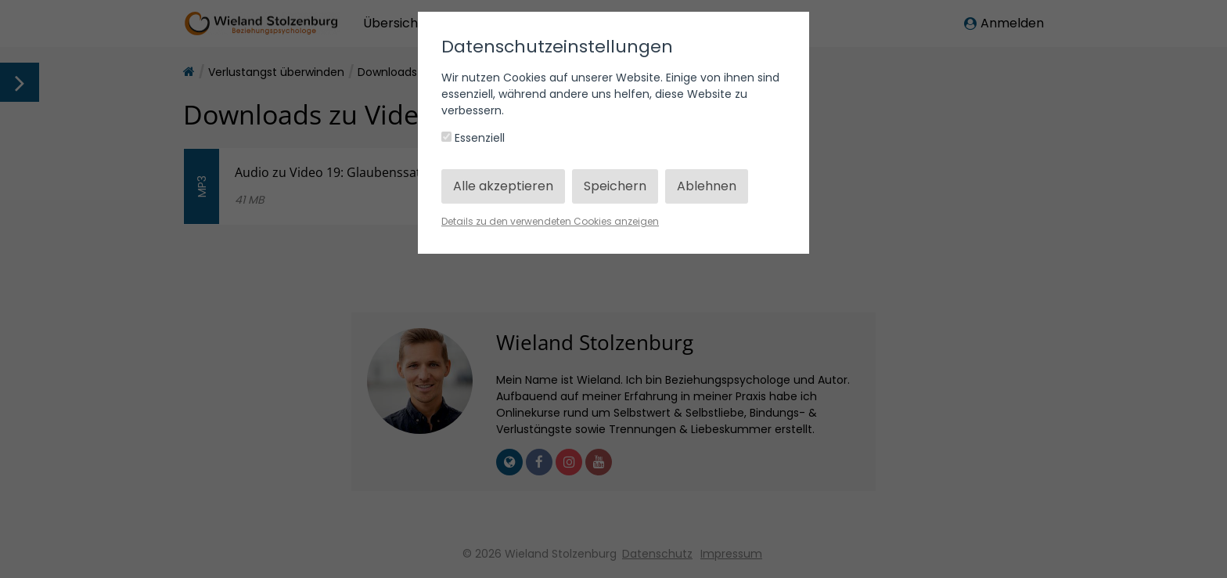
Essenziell (473, 138)
